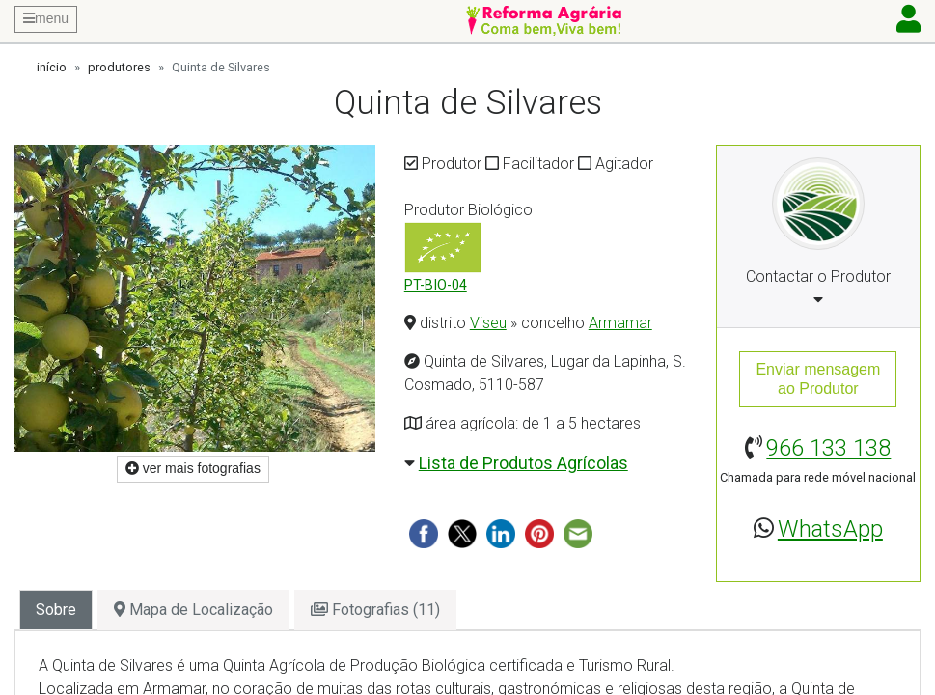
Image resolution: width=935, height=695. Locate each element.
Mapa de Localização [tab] (193, 609)
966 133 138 (828, 447)
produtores (119, 67)
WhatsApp (830, 528)
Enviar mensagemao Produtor (818, 379)
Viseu (488, 323)
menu (46, 18)
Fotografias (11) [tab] (375, 609)
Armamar (620, 323)
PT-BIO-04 (435, 285)
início (52, 67)
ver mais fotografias (193, 468)
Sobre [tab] (56, 609)
